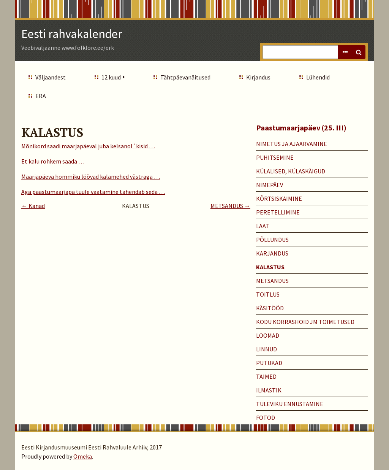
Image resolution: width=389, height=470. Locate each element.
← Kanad (33, 206)
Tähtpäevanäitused (185, 77)
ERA (40, 96)
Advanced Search (345, 52)
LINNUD (266, 349)
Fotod (265, 417)
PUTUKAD (269, 363)
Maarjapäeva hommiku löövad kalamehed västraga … (90, 176)
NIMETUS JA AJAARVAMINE (291, 144)
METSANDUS (272, 280)
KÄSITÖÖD (270, 308)
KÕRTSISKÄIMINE (279, 198)
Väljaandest (50, 77)
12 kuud (111, 77)
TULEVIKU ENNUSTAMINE (289, 404)
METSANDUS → (230, 206)
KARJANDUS (272, 253)
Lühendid (318, 77)
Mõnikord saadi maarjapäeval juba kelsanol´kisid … (88, 146)
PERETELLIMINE (278, 212)
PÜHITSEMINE (275, 157)
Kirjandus (258, 77)
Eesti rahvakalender (71, 33)
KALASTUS (270, 267)
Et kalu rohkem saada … (52, 161)
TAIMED (266, 376)
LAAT (262, 226)
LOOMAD (267, 335)
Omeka (82, 456)
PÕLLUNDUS (272, 239)
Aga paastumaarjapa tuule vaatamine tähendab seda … (93, 191)
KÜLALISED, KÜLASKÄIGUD (290, 171)
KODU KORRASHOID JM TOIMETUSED (305, 322)
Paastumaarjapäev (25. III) (301, 127)
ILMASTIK (268, 390)
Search (358, 52)
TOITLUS (268, 294)
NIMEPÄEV (269, 185)
